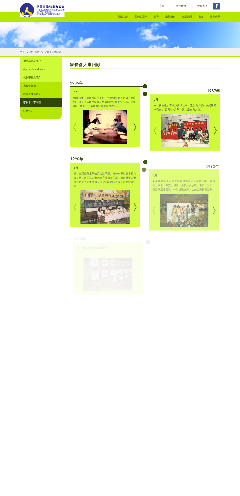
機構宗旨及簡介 (32, 60)
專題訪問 (187, 16)
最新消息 (170, 16)
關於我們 (123, 16)
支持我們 (181, 5)
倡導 (156, 16)
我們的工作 (141, 16)
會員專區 (202, 5)
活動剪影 (215, 16)
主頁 (162, 5)
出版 (201, 16)
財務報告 (28, 110)
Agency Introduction (34, 69)
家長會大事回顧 (53, 52)
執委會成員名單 (32, 94)
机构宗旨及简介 (32, 77)
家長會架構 (29, 85)
